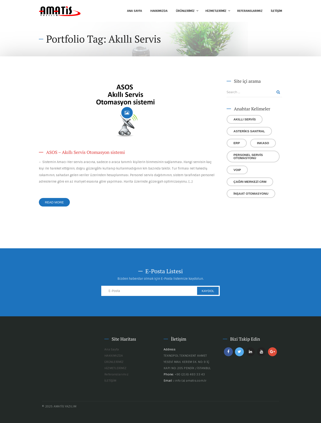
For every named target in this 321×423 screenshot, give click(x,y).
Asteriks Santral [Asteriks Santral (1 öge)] (249, 131)
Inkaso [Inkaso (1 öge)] (263, 143)
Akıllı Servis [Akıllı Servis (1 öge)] (244, 119)
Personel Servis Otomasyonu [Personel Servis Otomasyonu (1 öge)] (248, 156)
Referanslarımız (250, 11)
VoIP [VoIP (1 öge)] (237, 170)
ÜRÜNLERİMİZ (185, 11)
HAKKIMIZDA (159, 11)
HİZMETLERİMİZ (216, 11)
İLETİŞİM (276, 11)
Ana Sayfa (134, 11)
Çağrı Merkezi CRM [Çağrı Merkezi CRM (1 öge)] (249, 181)
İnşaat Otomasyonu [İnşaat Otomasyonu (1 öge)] (250, 193)
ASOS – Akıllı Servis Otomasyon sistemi (85, 152)
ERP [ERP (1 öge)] (236, 143)
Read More (54, 202)
